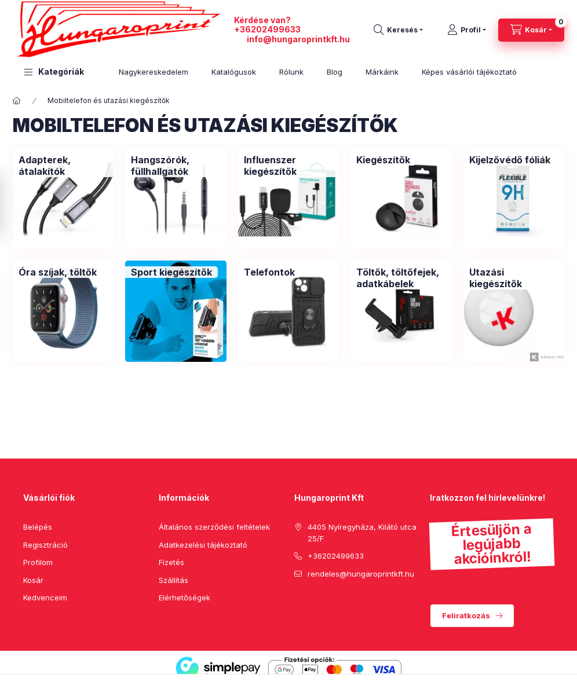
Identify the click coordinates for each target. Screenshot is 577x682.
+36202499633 (267, 29)
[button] (54, 72)
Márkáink (382, 71)
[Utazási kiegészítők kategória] (513, 277)
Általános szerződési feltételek (214, 526)
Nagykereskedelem (153, 71)
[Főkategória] (17, 101)
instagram (344, 602)
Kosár (33, 580)
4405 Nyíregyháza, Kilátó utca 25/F (362, 532)
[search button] (398, 30)
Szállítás (173, 580)
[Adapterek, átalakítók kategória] (63, 165)
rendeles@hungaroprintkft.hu (361, 573)
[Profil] (466, 30)
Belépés (37, 526)
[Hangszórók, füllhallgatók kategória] (175, 165)
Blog (334, 71)
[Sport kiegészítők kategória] (171, 272)
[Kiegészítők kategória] (383, 160)
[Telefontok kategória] (269, 272)
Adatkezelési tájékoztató (203, 544)
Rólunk (291, 71)
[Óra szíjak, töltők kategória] (58, 272)
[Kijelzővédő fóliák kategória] (509, 160)
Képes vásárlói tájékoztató (469, 71)
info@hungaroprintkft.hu (298, 39)
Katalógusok (233, 71)
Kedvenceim (45, 597)
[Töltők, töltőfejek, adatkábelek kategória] (400, 277)
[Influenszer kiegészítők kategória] (288, 165)
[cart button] (531, 30)
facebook (297, 602)
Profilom (38, 562)
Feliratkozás (466, 615)
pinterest (321, 602)
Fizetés (171, 562)
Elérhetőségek (184, 597)
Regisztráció (45, 544)
